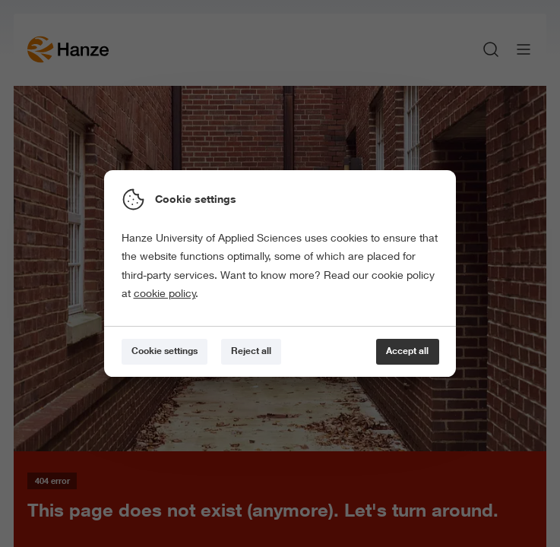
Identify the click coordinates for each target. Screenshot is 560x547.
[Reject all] (251, 352)
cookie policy (165, 293)
